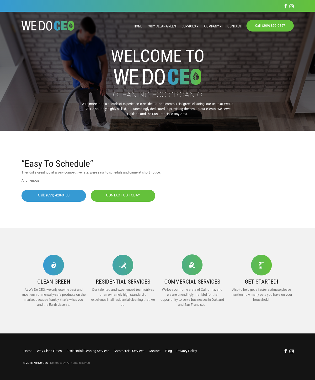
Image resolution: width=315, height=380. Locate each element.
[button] (187, 26)
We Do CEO (41, 362)
